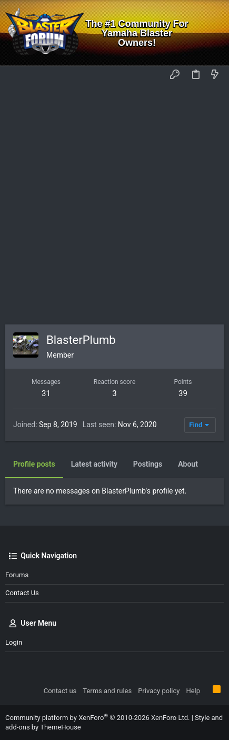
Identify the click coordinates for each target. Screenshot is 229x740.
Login (13, 642)
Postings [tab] (147, 464)
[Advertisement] (114, 204)
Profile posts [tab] (34, 464)
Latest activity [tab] (94, 464)
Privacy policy (159, 691)
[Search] (213, 33)
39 (182, 393)
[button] (15, 75)
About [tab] (188, 464)
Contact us (22, 593)
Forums (16, 575)
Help (193, 691)
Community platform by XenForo (97, 718)
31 (46, 393)
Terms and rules (107, 691)
